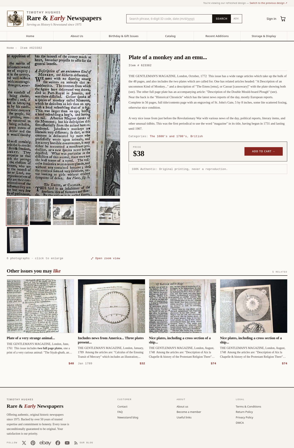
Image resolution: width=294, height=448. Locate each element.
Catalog (170, 36)
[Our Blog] (83, 443)
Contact (122, 406)
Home (30, 36)
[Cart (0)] (283, 18)
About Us (77, 36)
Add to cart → (263, 151)
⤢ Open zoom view (105, 258)
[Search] (221, 18)
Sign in (271, 19)
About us (182, 406)
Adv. (236, 18)
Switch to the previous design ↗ (268, 2)
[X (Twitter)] (24, 442)
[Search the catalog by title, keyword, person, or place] (169, 18)
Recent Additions (217, 36)
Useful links (184, 417)
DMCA (240, 422)
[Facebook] (57, 442)
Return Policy (244, 412)
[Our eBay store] (45, 442)
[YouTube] (67, 442)
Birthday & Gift (123, 36)
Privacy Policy (244, 417)
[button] (63, 125)
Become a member (189, 412)
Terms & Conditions (248, 406)
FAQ (120, 412)
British (196, 136)
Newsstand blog (127, 417)
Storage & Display (264, 36)
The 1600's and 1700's (168, 136)
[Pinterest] (33, 442)
